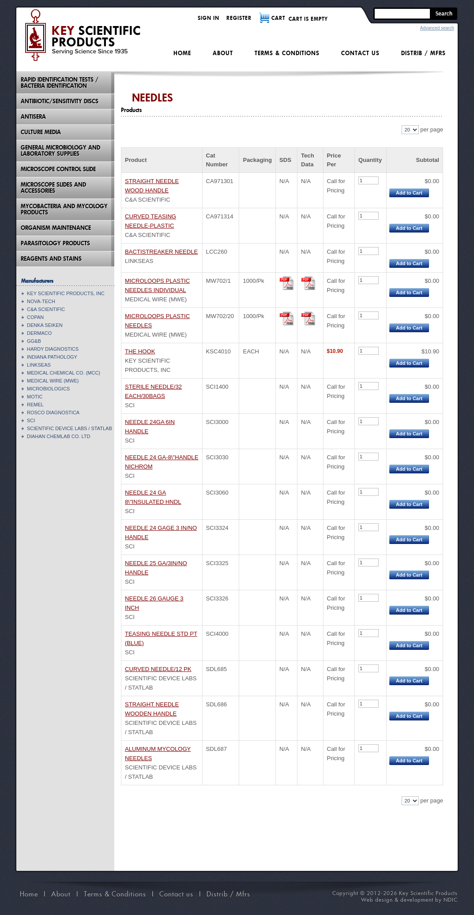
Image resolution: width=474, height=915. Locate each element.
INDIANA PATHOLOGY (52, 357)
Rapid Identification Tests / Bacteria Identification (59, 83)
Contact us (360, 53)
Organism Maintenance (56, 228)
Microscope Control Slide (58, 169)
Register (239, 18)
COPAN (35, 317)
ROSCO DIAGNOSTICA (53, 412)
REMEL (35, 404)
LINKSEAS (39, 365)
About (223, 53)
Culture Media (41, 132)
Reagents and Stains (51, 258)
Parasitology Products (55, 243)
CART (278, 18)
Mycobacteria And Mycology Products (64, 209)
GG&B (34, 341)
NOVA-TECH (41, 301)
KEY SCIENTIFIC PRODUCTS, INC (66, 293)
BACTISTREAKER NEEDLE (161, 251)
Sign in (208, 18)
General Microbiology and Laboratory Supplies (60, 151)
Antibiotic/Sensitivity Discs (59, 101)
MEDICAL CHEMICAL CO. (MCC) (63, 372)
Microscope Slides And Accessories (53, 188)
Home (182, 53)
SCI (31, 420)
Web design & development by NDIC (409, 899)
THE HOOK (140, 351)
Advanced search (437, 28)
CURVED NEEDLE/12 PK (158, 669)
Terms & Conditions (287, 53)
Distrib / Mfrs (423, 53)
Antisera (33, 116)
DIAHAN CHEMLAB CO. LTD (58, 436)
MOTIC (34, 396)
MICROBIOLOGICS (48, 388)
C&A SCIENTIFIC (46, 309)
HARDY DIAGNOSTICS (53, 349)
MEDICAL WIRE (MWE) (53, 380)
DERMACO (39, 333)
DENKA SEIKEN (45, 325)
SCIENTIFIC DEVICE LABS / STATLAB (69, 428)
